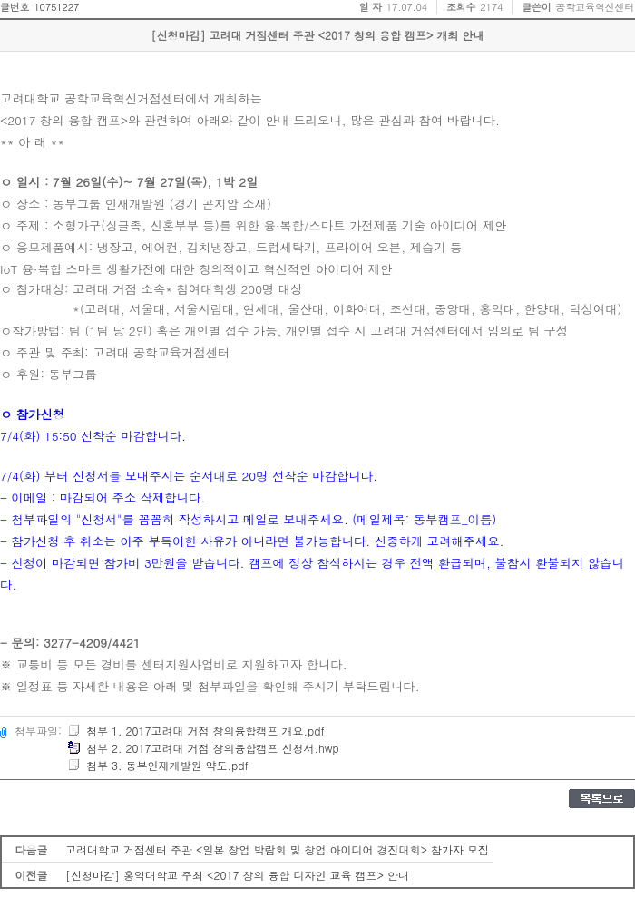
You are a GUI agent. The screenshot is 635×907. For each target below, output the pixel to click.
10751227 (56, 7)
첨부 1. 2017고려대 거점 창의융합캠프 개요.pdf (196, 730)
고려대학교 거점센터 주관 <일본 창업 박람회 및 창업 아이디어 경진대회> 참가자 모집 (277, 849)
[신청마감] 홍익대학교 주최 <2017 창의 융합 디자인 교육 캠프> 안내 (237, 875)
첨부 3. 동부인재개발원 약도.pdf (158, 765)
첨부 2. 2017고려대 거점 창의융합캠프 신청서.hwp (203, 748)
